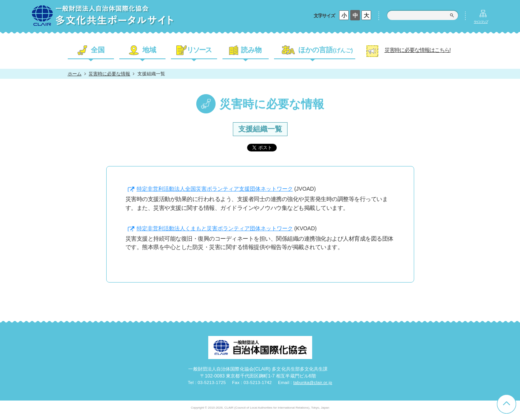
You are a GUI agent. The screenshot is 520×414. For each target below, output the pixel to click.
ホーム (75, 73)
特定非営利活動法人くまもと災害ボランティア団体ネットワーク (215, 228)
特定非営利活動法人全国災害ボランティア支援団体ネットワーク (215, 189)
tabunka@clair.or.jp (312, 382)
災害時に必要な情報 (109, 73)
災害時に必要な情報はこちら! (418, 50)
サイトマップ (481, 21)
